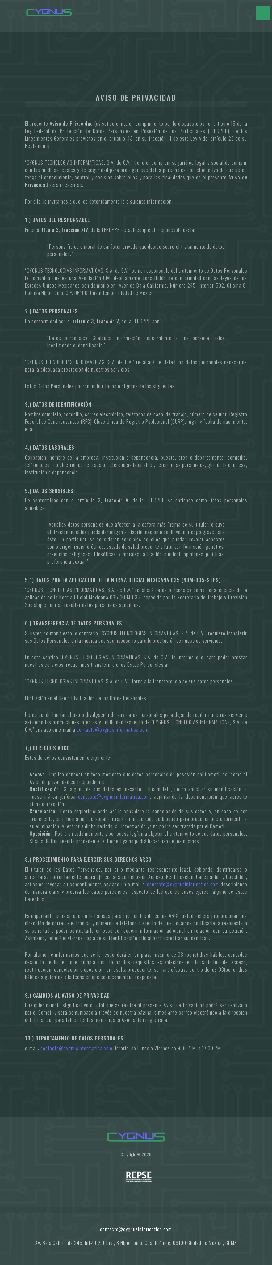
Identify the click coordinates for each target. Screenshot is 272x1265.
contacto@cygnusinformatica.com (113, 729)
